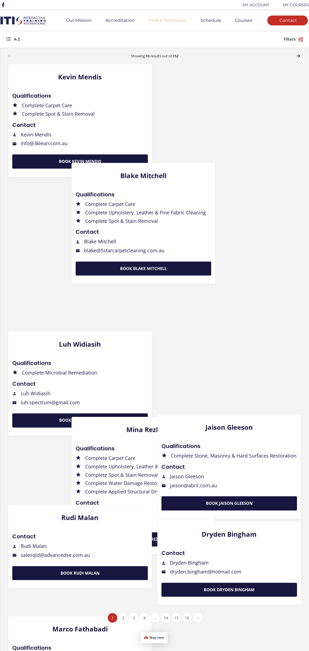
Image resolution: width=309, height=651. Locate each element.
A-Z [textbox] (17, 39)
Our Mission (79, 20)
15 (176, 617)
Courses (243, 20)
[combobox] (60, 39)
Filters (294, 39)
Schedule (210, 20)
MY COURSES (296, 4)
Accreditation (120, 20)
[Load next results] (299, 56)
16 (187, 617)
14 (166, 617)
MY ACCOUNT (255, 4)
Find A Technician (167, 20)
